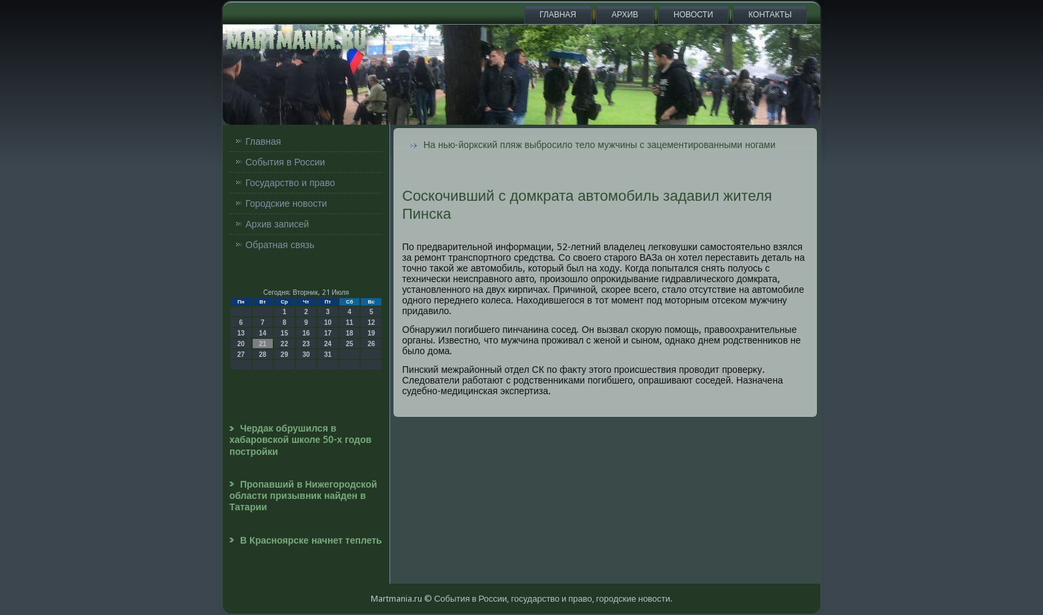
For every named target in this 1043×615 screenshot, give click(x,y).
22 (284, 344)
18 (349, 333)
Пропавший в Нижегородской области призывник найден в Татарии (303, 496)
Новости (693, 14)
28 (262, 354)
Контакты (770, 14)
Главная (558, 14)
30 (305, 354)
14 (262, 333)
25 (349, 344)
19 (371, 333)
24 (327, 344)
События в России (285, 162)
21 (262, 344)
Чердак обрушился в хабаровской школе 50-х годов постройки (300, 440)
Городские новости (286, 203)
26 (371, 344)
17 (327, 333)
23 (305, 344)
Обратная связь (279, 244)
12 (371, 322)
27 (241, 354)
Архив (625, 14)
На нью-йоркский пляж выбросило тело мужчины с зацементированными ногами (599, 144)
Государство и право (290, 182)
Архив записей (277, 224)
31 (327, 354)
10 (327, 322)
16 (305, 333)
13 (241, 333)
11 (349, 322)
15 (284, 333)
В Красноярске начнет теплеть (311, 540)
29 (284, 354)
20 (241, 344)
